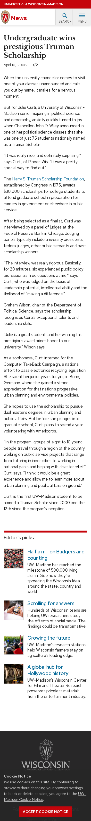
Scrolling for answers (50, 603)
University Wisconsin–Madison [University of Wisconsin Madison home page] (33, 4)
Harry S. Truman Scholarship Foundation (48, 179)
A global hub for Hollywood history (47, 670)
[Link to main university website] (45, 756)
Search (65, 18)
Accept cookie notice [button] (45, 811)
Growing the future (48, 638)
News (14, 17)
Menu (82, 18)
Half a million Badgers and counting (55, 555)
